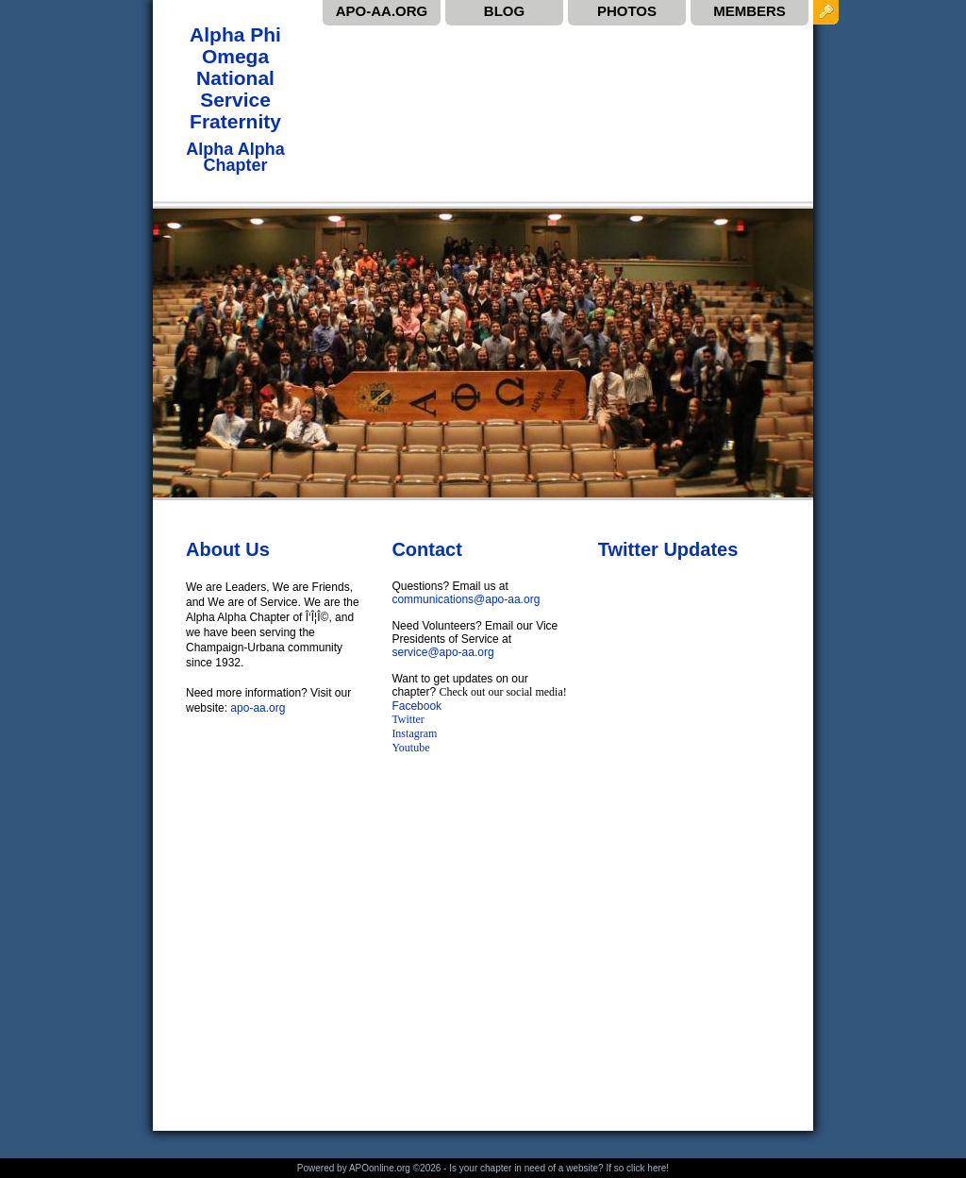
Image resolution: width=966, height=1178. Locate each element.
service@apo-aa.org (442, 652)
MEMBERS (749, 11)
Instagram (414, 733)
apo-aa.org (257, 708)
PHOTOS (627, 11)
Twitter (407, 719)
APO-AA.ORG (382, 11)
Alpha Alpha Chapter (235, 157)
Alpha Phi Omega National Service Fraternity (235, 78)
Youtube (411, 747)
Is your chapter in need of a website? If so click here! (559, 1168)
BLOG (504, 11)
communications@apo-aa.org (465, 599)
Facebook (416, 706)
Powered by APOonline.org (353, 1168)
